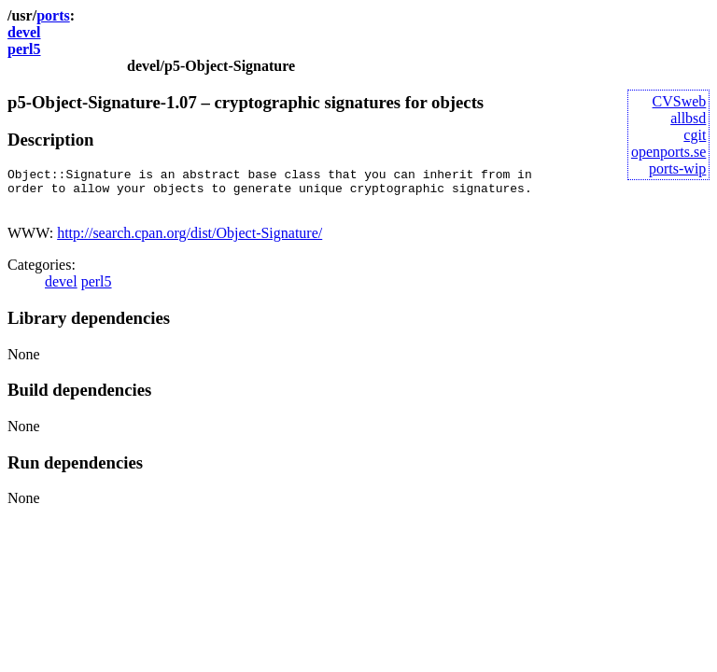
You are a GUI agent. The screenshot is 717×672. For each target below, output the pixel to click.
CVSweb (680, 101)
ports (53, 15)
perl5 (24, 49)
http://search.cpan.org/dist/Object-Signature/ (189, 241)
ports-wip (677, 168)
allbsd (688, 118)
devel (24, 32)
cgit (694, 135)
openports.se (668, 152)
